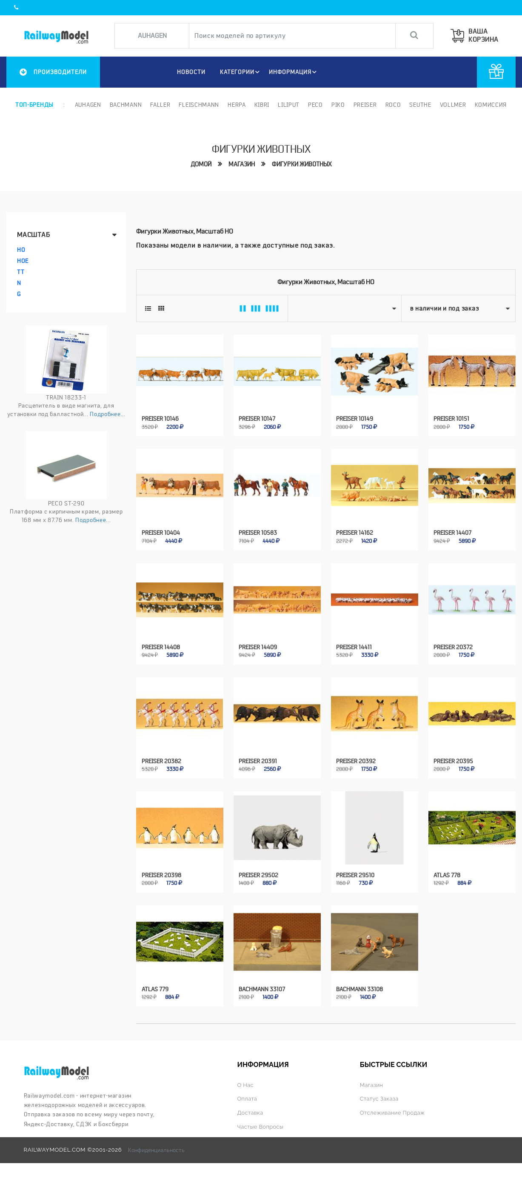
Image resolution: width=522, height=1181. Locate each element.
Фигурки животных (302, 164)
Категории (240, 72)
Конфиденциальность (156, 1147)
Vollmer (453, 104)
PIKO (338, 104)
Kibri (262, 104)
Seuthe (420, 104)
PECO (315, 104)
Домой (201, 164)
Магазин (241, 164)
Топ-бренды (34, 104)
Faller (160, 104)
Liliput (289, 104)
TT (20, 272)
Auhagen (88, 104)
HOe (23, 261)
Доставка (250, 1110)
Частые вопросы (260, 1124)
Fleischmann (199, 104)
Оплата (247, 1096)
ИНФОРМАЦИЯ (294, 72)
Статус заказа (379, 1096)
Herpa (237, 104)
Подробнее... (107, 414)
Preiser (365, 104)
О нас (245, 1083)
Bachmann (126, 104)
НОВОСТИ (190, 71)
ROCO (393, 104)
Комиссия (490, 104)
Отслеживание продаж (393, 1110)
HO (21, 250)
